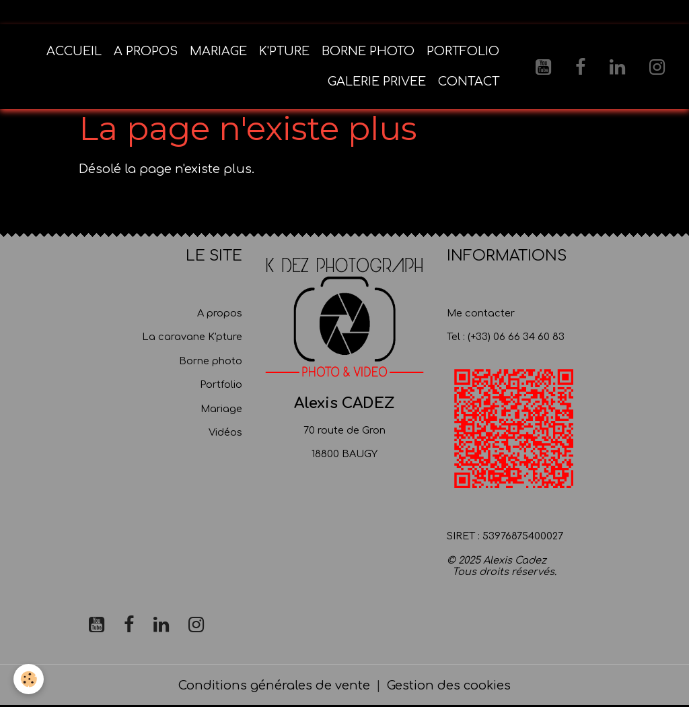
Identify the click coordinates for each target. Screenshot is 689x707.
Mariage (221, 408)
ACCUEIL (74, 51)
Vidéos (225, 432)
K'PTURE (284, 51)
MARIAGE (218, 51)
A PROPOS (146, 51)
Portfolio (221, 384)
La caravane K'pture (192, 336)
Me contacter (481, 313)
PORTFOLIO (463, 51)
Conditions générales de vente (274, 685)
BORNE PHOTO (368, 51)
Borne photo (210, 361)
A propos (219, 313)
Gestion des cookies (449, 685)
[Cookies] (28, 679)
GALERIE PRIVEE (377, 81)
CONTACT (468, 81)
